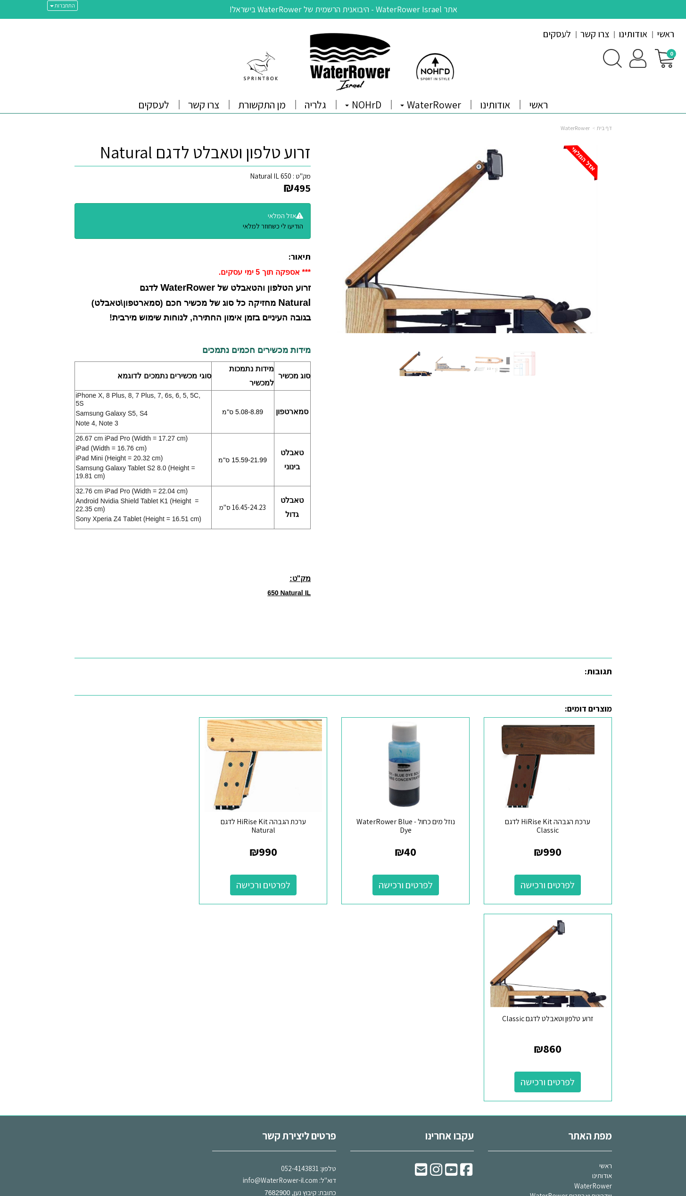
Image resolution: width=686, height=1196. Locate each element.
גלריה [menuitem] (315, 104)
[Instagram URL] (436, 971)
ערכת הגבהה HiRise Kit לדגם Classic (550, 822)
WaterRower (575, 127)
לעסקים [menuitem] (557, 34)
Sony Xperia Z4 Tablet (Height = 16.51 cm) (139, 519)
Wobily (372, 1188)
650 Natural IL (270, 176)
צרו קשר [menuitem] (594, 34)
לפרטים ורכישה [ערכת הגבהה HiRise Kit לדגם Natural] (274, 882)
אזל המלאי (282, 215)
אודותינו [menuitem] (633, 34)
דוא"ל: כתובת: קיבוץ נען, (289, 980)
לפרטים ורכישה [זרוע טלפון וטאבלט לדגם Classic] (136, 882)
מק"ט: (300, 578)
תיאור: (300, 256)
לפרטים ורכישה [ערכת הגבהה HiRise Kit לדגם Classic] (550, 882)
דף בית (604, 127)
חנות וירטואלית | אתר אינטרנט (286, 1188)
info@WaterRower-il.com (280, 980)
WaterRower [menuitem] (430, 104)
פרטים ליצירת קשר (299, 935)
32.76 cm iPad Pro (104, 491)
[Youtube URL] (451, 971)
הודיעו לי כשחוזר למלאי (273, 225)
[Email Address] (421, 971)
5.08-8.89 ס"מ (242, 412)
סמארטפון (292, 412)
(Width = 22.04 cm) (160, 491)
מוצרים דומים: (588, 708)
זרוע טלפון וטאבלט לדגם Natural (205, 152)
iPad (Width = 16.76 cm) (111, 448)
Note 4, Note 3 (97, 423)
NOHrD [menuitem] (363, 104)
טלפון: (328, 968)
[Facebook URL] (466, 971)
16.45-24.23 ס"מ (242, 507)
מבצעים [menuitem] (601, 1046)
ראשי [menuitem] (665, 34)
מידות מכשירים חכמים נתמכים (256, 350)
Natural (293, 302)
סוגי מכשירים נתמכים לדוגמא (164, 376)
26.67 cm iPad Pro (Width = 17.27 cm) (132, 438)
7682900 (277, 992)
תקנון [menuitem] (605, 1015)
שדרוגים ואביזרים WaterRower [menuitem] (571, 995)
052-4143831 (300, 968)
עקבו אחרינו (449, 935)
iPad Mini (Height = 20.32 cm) (119, 458)
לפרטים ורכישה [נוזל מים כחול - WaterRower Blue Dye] (412, 882)
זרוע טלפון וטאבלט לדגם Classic (136, 818)
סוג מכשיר (294, 376)
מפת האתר (590, 935)
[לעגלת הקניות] (665, 57)
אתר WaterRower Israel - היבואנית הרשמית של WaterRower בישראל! (343, 9)
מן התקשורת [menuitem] (262, 104)
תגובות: (598, 671)
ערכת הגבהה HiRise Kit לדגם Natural (274, 822)
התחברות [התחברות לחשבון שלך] (62, 5)
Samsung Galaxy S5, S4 (112, 413)
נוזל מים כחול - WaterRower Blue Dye (412, 822)
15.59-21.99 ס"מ (242, 460)
